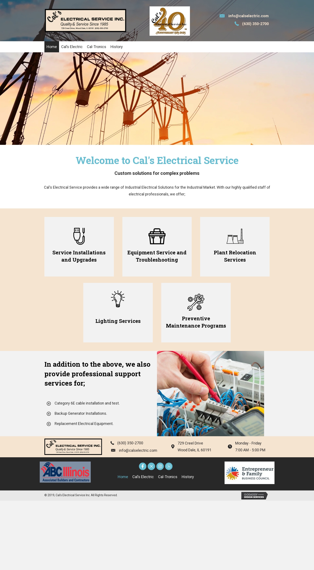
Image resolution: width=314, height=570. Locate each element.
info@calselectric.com (248, 16)
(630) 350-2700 (255, 23)
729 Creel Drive (190, 443)
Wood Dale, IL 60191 (194, 450)
